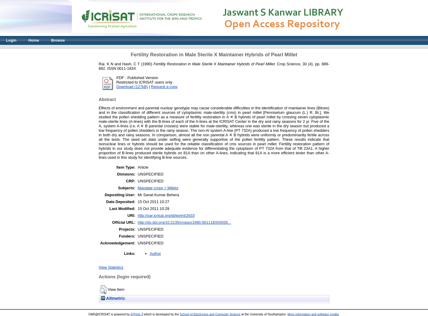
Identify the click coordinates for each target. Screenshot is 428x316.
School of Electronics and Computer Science (210, 314)
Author (155, 253)
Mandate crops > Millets (158, 188)
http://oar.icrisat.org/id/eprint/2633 (166, 215)
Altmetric (113, 298)
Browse (58, 40)
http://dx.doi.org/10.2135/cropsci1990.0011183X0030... (184, 222)
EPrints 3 (137, 314)
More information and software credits (313, 314)
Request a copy (164, 86)
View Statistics (111, 267)
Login (11, 40)
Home (33, 40)
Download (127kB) (132, 86)
